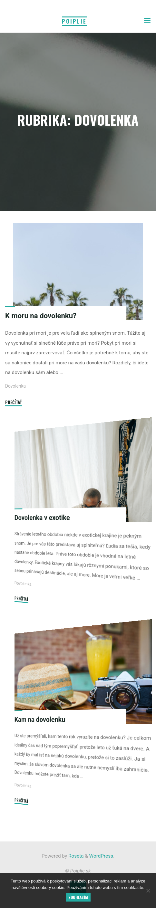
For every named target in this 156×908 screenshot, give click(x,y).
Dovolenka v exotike (42, 517)
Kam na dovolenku (40, 719)
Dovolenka (15, 386)
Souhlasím (78, 897)
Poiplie (74, 21)
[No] (148, 890)
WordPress (101, 856)
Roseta (75, 856)
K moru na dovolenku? (40, 315)
